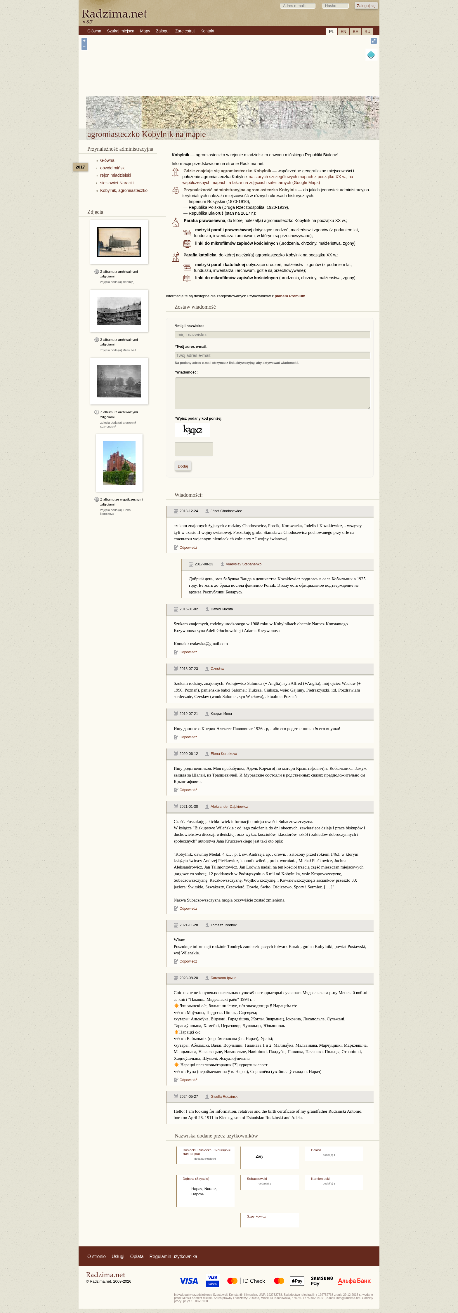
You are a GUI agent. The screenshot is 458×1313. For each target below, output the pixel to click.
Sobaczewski (257, 1178)
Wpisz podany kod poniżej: (199, 418)
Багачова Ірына (224, 978)
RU (367, 31)
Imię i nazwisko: (190, 326)
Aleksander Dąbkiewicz (229, 807)
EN (343, 31)
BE (355, 31)
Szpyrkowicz (256, 1216)
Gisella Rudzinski (224, 1097)
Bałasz (316, 1150)
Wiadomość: (187, 372)
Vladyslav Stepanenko (243, 564)
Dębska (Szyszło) (196, 1178)
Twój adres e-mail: (192, 347)
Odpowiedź (188, 548)
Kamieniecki (320, 1178)
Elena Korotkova (224, 754)
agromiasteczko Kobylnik (262, 113)
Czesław (217, 669)
